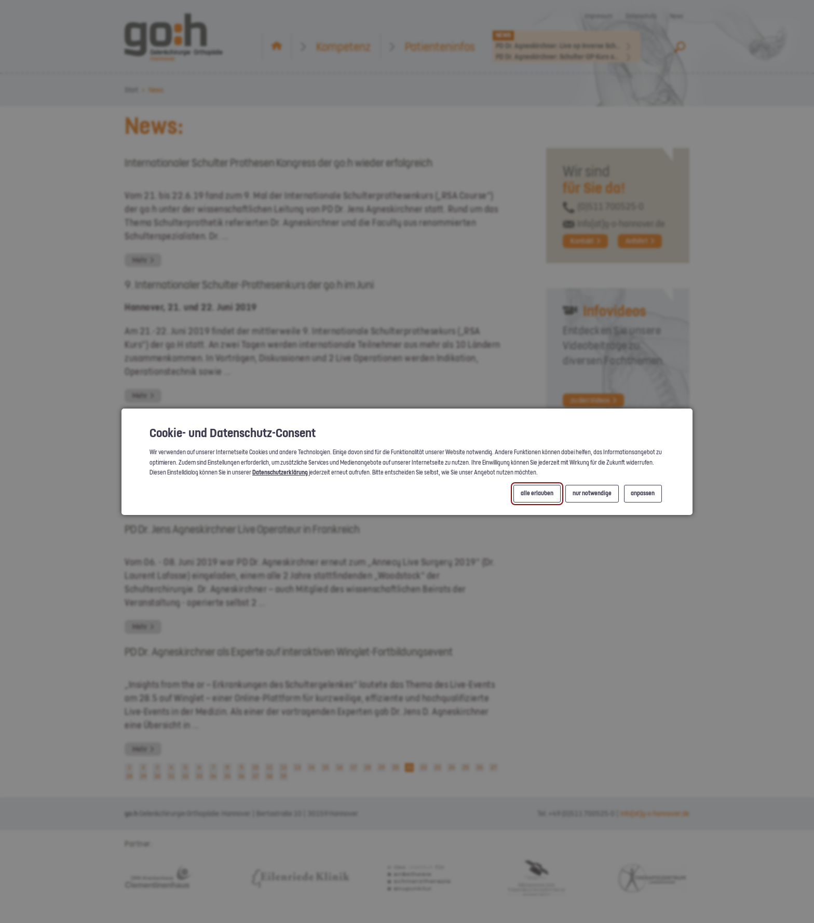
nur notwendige (592, 493)
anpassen (643, 493)
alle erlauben (537, 493)
